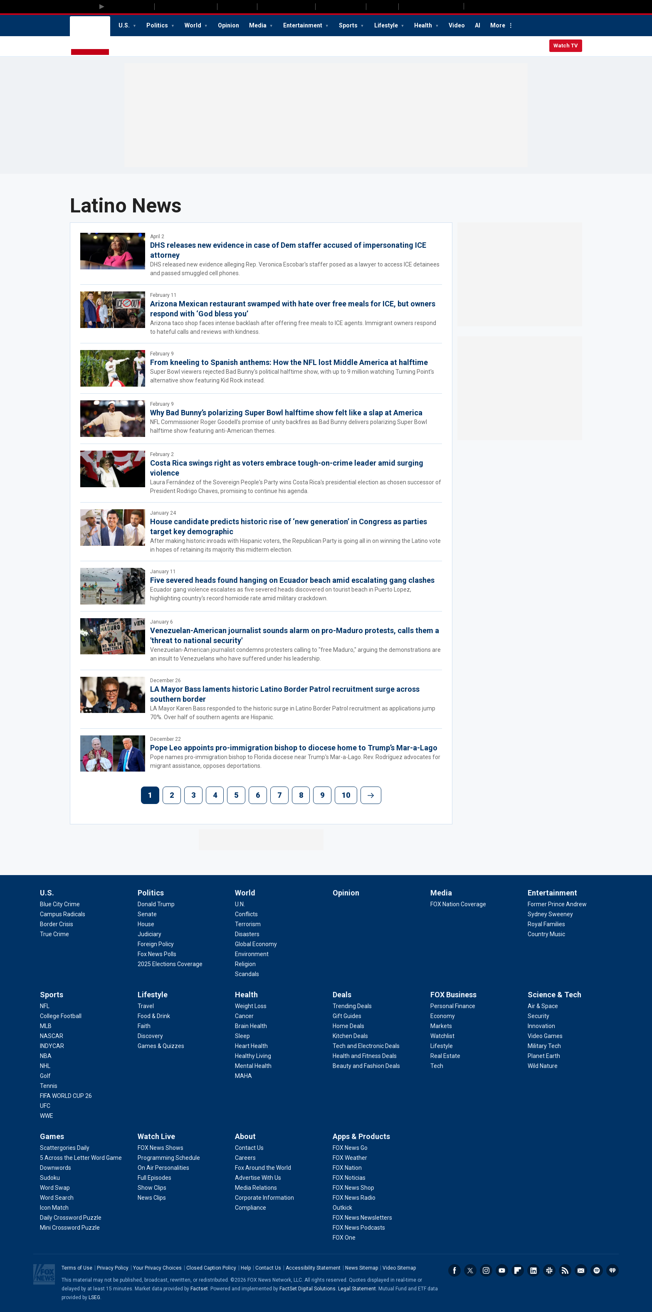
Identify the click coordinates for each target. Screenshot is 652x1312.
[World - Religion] (245, 964)
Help (246, 1268)
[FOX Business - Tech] (436, 1066)
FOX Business (453, 994)
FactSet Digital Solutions (307, 1289)
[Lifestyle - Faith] (144, 1026)
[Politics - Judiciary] (149, 934)
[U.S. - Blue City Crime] (60, 904)
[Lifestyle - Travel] (146, 1006)
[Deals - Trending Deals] (352, 1006)
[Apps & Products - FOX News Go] (350, 1147)
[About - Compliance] (250, 1207)
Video (457, 25)
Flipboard (517, 1270)
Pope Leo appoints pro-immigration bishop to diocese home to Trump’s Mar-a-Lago (293, 747)
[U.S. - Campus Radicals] (62, 914)
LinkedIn (533, 1270)
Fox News (90, 36)
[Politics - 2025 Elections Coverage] (170, 964)
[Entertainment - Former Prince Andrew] (557, 904)
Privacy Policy (112, 1268)
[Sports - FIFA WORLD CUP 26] (66, 1096)
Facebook (454, 1270)
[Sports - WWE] (46, 1115)
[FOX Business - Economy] (442, 1016)
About (245, 1136)
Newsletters (581, 1270)
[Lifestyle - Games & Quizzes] (161, 1046)
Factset (199, 1289)
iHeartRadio (612, 1270)
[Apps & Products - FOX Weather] (350, 1157)
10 (346, 795)
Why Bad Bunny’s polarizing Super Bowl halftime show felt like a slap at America (286, 412)
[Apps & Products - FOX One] (344, 1237)
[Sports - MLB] (46, 1026)
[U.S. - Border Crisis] (56, 924)
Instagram (486, 1270)
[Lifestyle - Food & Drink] (154, 1016)
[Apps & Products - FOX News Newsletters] (362, 1217)
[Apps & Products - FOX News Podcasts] (359, 1227)
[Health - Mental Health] (253, 1066)
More (497, 25)
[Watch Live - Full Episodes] (154, 1177)
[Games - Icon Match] (54, 1207)
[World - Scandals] (247, 974)
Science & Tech (554, 994)
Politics (157, 25)
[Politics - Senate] (147, 914)
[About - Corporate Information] (264, 1197)
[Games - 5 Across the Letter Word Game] (81, 1157)
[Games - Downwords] (55, 1167)
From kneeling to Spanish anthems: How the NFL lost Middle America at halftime (289, 362)
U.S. (125, 25)
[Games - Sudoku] (50, 1177)
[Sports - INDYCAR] (52, 1046)
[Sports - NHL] (45, 1066)
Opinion (228, 25)
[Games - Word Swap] (55, 1187)
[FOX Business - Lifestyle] (441, 1046)
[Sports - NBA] (46, 1056)
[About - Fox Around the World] (263, 1167)
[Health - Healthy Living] (253, 1056)
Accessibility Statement (313, 1268)
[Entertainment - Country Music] (546, 934)
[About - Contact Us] (249, 1147)
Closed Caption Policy (211, 1268)
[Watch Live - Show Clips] (152, 1187)
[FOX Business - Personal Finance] (452, 1006)
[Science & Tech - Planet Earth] (544, 1056)
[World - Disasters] (247, 934)
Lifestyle (386, 25)
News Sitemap (361, 1268)
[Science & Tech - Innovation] (541, 1026)
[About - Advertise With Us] (258, 1177)
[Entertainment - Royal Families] (546, 924)
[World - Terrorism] (248, 924)
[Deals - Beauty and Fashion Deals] (366, 1066)
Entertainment (303, 25)
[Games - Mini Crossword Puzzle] (70, 1227)
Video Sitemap (399, 1268)
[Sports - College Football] (61, 1016)
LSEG (94, 1297)
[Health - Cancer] (244, 1016)
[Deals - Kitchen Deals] (350, 1036)
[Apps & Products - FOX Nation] (347, 1167)
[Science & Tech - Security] (538, 1016)
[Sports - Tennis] (48, 1086)
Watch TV (565, 45)
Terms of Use (77, 1268)
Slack (549, 1270)
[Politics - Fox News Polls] (157, 954)
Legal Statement (357, 1289)
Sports (349, 25)
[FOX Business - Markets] (441, 1026)
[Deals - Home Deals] (348, 1026)
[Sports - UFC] (45, 1105)
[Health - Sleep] (242, 1036)
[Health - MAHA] (243, 1076)
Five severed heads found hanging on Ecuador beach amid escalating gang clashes (292, 580)
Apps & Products (361, 1136)
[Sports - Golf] (45, 1076)
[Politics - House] (146, 924)
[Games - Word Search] (57, 1197)
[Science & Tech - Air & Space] (543, 1006)
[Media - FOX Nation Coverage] (458, 904)
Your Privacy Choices (157, 1268)
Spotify (596, 1270)
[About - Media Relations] (256, 1187)
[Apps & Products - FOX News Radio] (354, 1197)
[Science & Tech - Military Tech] (544, 1046)
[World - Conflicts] (246, 914)
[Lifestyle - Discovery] (150, 1036)
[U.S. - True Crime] (54, 934)
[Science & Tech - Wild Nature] (543, 1066)
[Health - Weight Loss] (251, 1006)
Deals (342, 994)
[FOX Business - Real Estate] (445, 1056)
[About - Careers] (245, 1157)
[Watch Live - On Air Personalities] (163, 1167)
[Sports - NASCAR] (51, 1036)
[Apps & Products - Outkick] (342, 1207)
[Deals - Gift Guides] (347, 1016)
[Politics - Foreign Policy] (156, 944)
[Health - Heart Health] (251, 1046)
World (194, 25)
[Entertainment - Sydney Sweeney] (550, 914)
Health (423, 25)
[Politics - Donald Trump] (156, 904)
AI (477, 25)
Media (258, 25)
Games (52, 1136)
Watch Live (156, 1136)
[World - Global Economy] (256, 944)
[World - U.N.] (240, 904)
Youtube (502, 1270)
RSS (565, 1270)
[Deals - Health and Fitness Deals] (365, 1056)
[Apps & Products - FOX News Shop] (353, 1187)
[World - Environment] (252, 954)
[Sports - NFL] (44, 1006)
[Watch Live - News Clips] (152, 1197)
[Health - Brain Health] (251, 1026)
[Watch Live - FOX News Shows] (160, 1147)
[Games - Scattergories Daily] (64, 1147)
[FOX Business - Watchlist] (442, 1036)
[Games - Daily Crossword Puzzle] (70, 1217)
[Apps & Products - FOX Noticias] (349, 1177)
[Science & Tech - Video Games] (545, 1036)
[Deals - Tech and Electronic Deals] (366, 1046)
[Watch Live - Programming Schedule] (169, 1157)
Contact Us (268, 1268)
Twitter (470, 1270)
